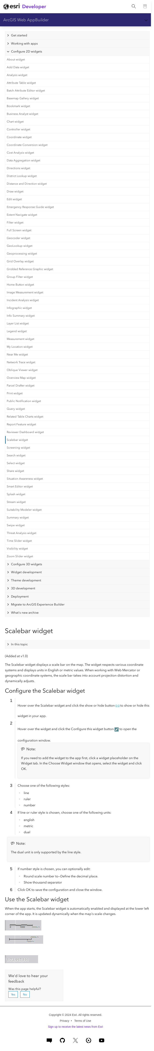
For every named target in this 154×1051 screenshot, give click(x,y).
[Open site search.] (133, 6)
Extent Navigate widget (22, 215)
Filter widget (15, 222)
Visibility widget (17, 548)
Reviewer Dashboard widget (25, 432)
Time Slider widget (19, 541)
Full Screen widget (19, 230)
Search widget (16, 455)
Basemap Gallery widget (23, 98)
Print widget (14, 393)
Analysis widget (17, 75)
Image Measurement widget (25, 292)
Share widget (15, 471)
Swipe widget (16, 525)
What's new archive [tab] (25, 612)
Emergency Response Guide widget (30, 207)
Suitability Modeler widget (24, 510)
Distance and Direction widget (27, 183)
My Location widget (20, 346)
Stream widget (16, 502)
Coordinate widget (19, 137)
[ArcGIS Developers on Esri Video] (88, 1040)
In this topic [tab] (19, 644)
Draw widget (15, 191)
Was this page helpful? (24, 989)
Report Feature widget (21, 424)
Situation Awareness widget (25, 478)
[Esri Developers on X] (75, 1040)
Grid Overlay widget (20, 261)
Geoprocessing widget (22, 253)
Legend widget (17, 331)
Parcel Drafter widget (20, 385)
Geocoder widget (18, 238)
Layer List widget (18, 323)
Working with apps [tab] (24, 43)
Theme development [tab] (26, 580)
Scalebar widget (17, 440)
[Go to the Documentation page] (145, 6)
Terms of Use (82, 1020)
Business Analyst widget (22, 114)
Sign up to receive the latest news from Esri (75, 1026)
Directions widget (18, 168)
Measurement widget (20, 339)
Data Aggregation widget (23, 160)
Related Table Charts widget (25, 416)
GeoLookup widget (19, 246)
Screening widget (18, 447)
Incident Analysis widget (23, 300)
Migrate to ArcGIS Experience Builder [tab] (37, 604)
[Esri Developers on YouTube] (102, 1040)
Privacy (64, 1020)
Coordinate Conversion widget (27, 145)
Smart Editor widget (20, 486)
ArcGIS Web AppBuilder (26, 19)
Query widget (16, 409)
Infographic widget (19, 308)
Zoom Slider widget (20, 556)
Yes (13, 994)
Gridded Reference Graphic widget (30, 269)
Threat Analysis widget (21, 533)
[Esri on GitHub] (62, 1040)
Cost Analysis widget (20, 152)
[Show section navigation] (146, 19)
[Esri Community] (49, 1040)
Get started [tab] (19, 35)
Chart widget (15, 121)
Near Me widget (17, 354)
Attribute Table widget (21, 83)
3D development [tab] (23, 588)
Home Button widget (20, 284)
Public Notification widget (24, 401)
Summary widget (18, 517)
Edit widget (14, 199)
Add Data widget (18, 67)
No (25, 994)
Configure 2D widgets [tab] (26, 51)
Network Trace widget (21, 362)
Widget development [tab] (26, 572)
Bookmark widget (18, 106)
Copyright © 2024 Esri (63, 1014)
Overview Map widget (21, 378)
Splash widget (16, 494)
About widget (16, 59)
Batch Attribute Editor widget (26, 90)
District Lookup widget (22, 176)
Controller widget (18, 129)
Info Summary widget (21, 315)
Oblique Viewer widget (22, 370)
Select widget (16, 463)
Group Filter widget (20, 277)
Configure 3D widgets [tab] (26, 564)
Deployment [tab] (20, 596)
